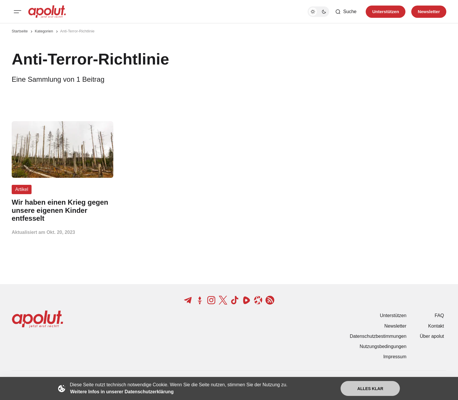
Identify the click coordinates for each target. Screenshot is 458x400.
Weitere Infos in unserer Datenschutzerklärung (122, 391)
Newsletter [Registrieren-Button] (429, 11)
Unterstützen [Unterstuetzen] (385, 11)
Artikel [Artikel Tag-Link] (21, 189)
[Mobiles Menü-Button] (17, 12)
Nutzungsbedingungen (383, 346)
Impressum (394, 356)
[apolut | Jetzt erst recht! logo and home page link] (47, 11)
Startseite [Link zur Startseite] (20, 31)
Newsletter (395, 326)
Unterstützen (393, 315)
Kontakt (436, 326)
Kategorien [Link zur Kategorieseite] (44, 31)
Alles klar (370, 388)
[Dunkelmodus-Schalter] (318, 11)
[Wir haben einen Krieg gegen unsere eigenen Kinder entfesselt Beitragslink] (62, 210)
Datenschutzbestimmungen (378, 336)
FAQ (439, 315)
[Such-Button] (345, 11)
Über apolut (432, 336)
